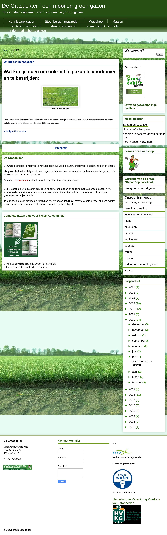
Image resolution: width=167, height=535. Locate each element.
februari (137, 382)
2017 (132, 400)
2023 (132, 303)
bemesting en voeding (138, 202)
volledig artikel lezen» (15, 131)
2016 (132, 405)
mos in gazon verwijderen (138, 141)
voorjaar (130, 245)
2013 (132, 421)
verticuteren (132, 239)
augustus (138, 346)
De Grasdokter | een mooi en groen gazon (53, 6)
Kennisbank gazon (22, 21)
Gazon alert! (133, 67)
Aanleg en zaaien (63, 25)
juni (134, 351)
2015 (132, 410)
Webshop (96, 21)
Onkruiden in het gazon (19, 61)
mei (134, 356)
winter (128, 251)
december (138, 324)
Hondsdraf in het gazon (137, 129)
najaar (128, 220)
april (135, 371)
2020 (132, 319)
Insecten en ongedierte (25, 25)
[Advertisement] (83, 38)
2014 (132, 416)
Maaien (117, 21)
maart (136, 377)
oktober (137, 335)
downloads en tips (136, 208)
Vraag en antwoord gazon (140, 188)
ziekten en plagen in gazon (141, 264)
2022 (132, 308)
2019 (132, 389)
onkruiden (131, 227)
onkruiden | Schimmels (102, 25)
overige (129, 233)
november (138, 329)
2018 (132, 394)
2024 (132, 298)
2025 (132, 292)
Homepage (60, 147)
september (139, 340)
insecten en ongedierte (139, 214)
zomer (128, 270)
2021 (132, 314)
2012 (132, 427)
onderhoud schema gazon (27, 30)
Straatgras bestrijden (135, 124)
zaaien (129, 258)
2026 (132, 287)
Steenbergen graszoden (62, 21)
